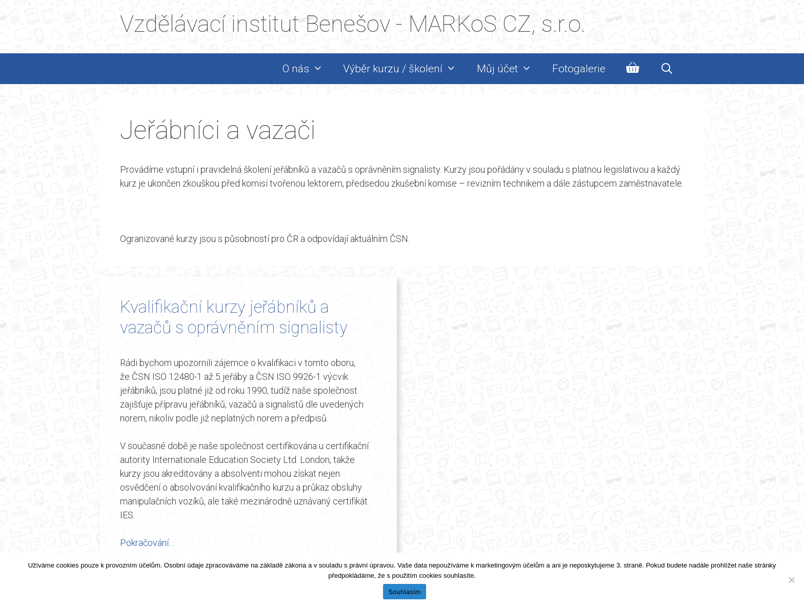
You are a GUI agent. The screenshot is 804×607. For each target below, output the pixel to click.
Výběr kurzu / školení (405, 68)
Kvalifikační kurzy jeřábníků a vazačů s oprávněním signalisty (234, 317)
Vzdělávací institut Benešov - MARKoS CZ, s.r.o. (353, 23)
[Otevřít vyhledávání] (667, 68)
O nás (308, 68)
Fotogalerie (579, 69)
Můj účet (509, 68)
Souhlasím (404, 592)
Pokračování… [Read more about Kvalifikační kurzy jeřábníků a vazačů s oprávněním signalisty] (147, 542)
